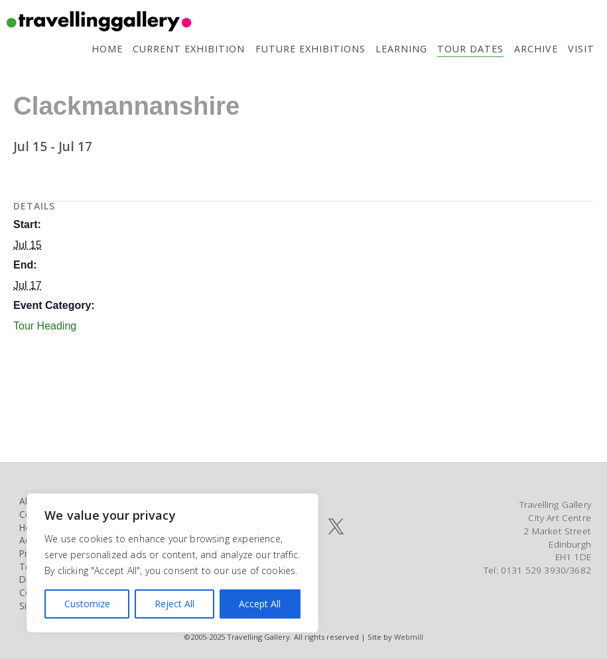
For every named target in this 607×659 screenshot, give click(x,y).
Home (107, 48)
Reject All (174, 603)
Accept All (260, 603)
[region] (172, 562)
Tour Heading (44, 325)
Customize (87, 603)
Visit (581, 48)
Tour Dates (470, 48)
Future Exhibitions (310, 48)
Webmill (408, 637)
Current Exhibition (189, 48)
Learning (401, 48)
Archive (536, 48)
